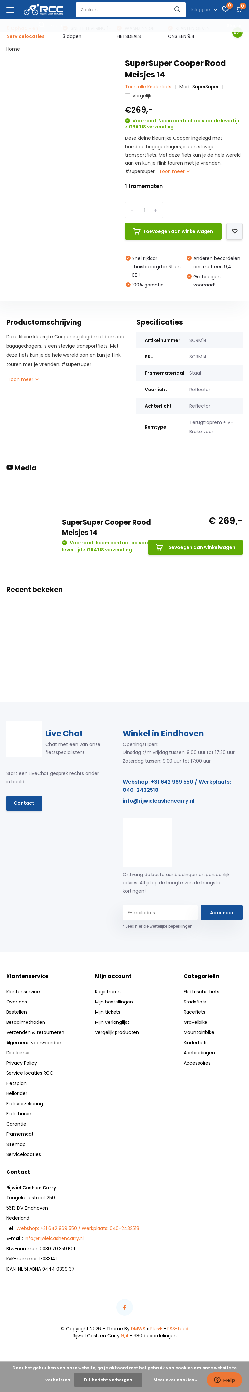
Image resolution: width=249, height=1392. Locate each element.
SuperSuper (205, 86)
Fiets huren (18, 1113)
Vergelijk (138, 96)
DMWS (138, 1328)
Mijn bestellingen (114, 1002)
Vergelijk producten (117, 1032)
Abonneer (222, 912)
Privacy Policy (21, 1063)
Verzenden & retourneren (35, 1032)
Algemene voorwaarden (33, 1042)
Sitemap (16, 1144)
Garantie (16, 1124)
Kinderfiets (196, 1042)
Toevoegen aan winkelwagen (173, 231)
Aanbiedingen (199, 1052)
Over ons (16, 1002)
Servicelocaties (23, 1154)
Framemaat (20, 1134)
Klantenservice (23, 991)
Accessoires (197, 1063)
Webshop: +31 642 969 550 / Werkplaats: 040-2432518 (177, 786)
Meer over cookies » (175, 1379)
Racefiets (194, 1012)
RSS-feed (177, 1328)
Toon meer (174, 171)
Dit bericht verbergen (108, 1379)
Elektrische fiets (201, 991)
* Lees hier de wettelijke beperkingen (158, 926)
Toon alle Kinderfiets (148, 86)
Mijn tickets (107, 1012)
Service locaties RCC (29, 1073)
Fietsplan (16, 1083)
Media (21, 468)
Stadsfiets (195, 1002)
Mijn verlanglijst (112, 1022)
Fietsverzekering (24, 1103)
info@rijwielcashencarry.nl (158, 801)
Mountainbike (199, 1032)
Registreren (108, 991)
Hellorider (16, 1093)
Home (13, 49)
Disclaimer (18, 1052)
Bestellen (16, 1012)
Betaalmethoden (25, 1022)
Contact (24, 803)
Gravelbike (195, 1022)
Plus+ (156, 1328)
